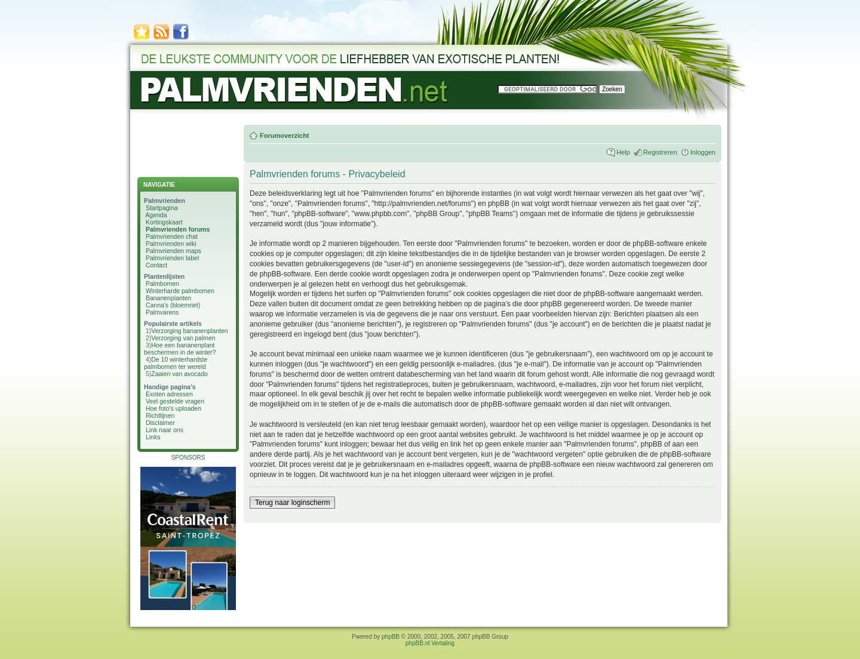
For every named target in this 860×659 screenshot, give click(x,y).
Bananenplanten (169, 297)
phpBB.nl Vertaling (430, 643)
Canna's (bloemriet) (173, 305)
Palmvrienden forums (178, 229)
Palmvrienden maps (173, 250)
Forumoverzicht (284, 135)
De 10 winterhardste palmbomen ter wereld (175, 363)
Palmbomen (162, 283)
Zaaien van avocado (179, 373)
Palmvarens (162, 312)
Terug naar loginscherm (292, 502)
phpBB (391, 636)
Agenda (156, 214)
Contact (156, 265)
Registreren (660, 152)
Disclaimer (160, 422)
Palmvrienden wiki (171, 243)
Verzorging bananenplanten (189, 330)
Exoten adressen (169, 394)
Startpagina (162, 207)
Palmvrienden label (172, 257)
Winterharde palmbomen (180, 290)
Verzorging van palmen (183, 337)
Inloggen (702, 152)
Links (153, 437)
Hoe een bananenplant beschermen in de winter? (180, 348)
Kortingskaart (164, 222)
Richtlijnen (160, 415)
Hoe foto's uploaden (173, 408)
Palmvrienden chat (172, 236)
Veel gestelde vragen (175, 401)
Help (623, 152)
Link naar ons (164, 429)
